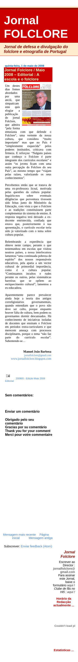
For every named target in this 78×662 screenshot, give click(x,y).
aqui (70, 585)
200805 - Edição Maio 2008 (30, 378)
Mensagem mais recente (19, 534)
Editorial (9, 381)
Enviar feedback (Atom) (36, 546)
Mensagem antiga (40, 538)
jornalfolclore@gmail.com (64, 570)
